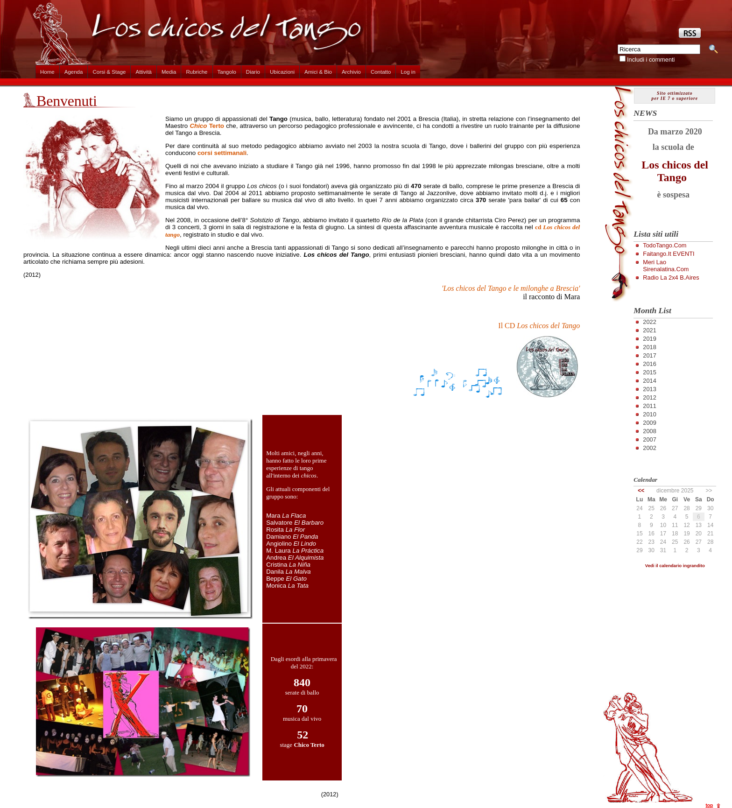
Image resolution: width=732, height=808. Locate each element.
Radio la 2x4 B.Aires (671, 277)
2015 (649, 372)
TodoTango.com (664, 245)
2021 (649, 330)
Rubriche (196, 72)
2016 (649, 363)
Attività (143, 72)
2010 (649, 414)
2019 (649, 338)
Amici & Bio (318, 72)
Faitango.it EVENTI (668, 253)
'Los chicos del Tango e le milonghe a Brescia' (511, 288)
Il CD (539, 326)
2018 (649, 347)
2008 (649, 431)
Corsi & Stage (109, 72)
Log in (408, 72)
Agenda (73, 72)
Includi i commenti (651, 59)
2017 (649, 355)
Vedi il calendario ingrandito (675, 565)
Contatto (381, 72)
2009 (649, 422)
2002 (649, 447)
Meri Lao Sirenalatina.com (666, 266)
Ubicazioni (282, 72)
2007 (649, 439)
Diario (253, 72)
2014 (649, 380)
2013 (649, 389)
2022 (649, 321)
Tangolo (227, 72)
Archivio (351, 72)
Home (47, 72)
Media (169, 72)
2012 (649, 397)
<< (641, 490)
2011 (649, 405)
